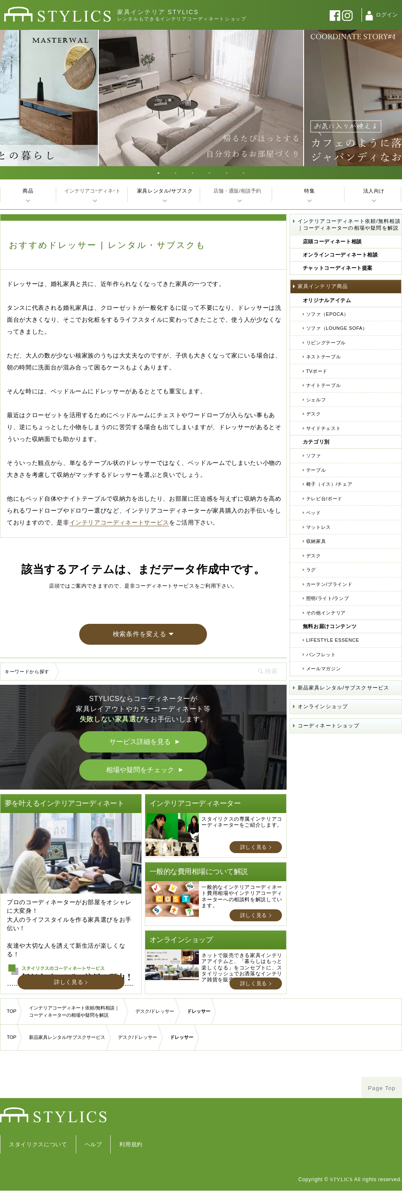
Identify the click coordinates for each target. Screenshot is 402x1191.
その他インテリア (326, 612)
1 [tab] (158, 172)
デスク (313, 413)
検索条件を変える (140, 633)
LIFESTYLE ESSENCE (332, 640)
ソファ (313, 455)
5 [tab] (226, 172)
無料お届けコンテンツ (330, 626)
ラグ (311, 569)
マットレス (318, 527)
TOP (11, 1011)
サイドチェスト (323, 428)
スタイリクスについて (38, 1144)
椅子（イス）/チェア (329, 484)
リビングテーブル (326, 342)
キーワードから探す (27, 671)
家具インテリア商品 (323, 286)
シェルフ (316, 399)
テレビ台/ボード (324, 498)
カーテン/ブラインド (329, 584)
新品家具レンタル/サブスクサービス (344, 688)
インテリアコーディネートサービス (119, 522)
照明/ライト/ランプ (327, 598)
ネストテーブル (323, 356)
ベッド (313, 512)
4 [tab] (209, 172)
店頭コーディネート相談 (332, 242)
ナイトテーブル (323, 385)
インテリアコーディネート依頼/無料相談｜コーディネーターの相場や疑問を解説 (349, 224)
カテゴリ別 (316, 442)
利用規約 (131, 1144)
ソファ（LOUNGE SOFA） (337, 328)
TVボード (316, 371)
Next (393, 98)
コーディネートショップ (328, 726)
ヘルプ (93, 1144)
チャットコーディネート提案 (338, 268)
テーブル (316, 470)
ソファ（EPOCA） (327, 314)
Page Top (382, 1088)
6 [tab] (243, 172)
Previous (9, 98)
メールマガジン (323, 668)
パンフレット (321, 654)
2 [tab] (175, 172)
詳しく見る (68, 982)
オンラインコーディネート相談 (340, 255)
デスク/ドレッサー (154, 1011)
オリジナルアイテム (327, 300)
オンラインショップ (323, 706)
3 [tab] (192, 172)
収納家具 (316, 541)
